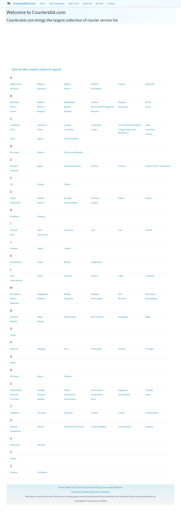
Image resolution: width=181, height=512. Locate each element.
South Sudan (124, 394)
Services (99, 3)
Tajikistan (14, 412)
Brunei (13, 111)
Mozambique (151, 298)
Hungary (41, 216)
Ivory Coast (42, 234)
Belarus (94, 102)
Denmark (14, 152)
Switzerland (69, 399)
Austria (67, 88)
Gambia (40, 198)
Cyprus (40, 138)
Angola (121, 84)
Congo (94, 129)
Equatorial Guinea (72, 166)
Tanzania (41, 412)
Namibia (14, 316)
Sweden (40, 399)
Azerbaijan (96, 88)
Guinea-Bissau (70, 202)
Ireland (148, 230)
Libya (120, 275)
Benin (13, 106)
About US (87, 3)
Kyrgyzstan (96, 262)
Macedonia (15, 294)
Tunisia (94, 412)
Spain (147, 394)
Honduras (14, 216)
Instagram (105, 491)
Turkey (121, 412)
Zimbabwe (42, 472)
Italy (12, 234)
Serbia (67, 390)
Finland (40, 184)
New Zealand (97, 316)
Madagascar (42, 294)
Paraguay (41, 348)
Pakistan (14, 348)
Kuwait (67, 262)
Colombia (68, 129)
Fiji (11, 184)
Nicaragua (123, 316)
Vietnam (41, 444)
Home (42, 3)
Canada (67, 125)
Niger (147, 316)
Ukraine (40, 426)
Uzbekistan (15, 431)
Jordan (67, 248)
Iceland (13, 230)
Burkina (67, 111)
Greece (148, 198)
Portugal (149, 348)
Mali (120, 294)
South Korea (97, 394)
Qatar (13, 362)
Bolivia (67, 106)
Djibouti (41, 152)
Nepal (40, 316)
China (39, 129)
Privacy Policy (94, 487)
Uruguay (149, 426)
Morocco (122, 298)
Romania (14, 376)
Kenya (40, 262)
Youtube (95, 491)
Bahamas (14, 102)
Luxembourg (16, 280)
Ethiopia (14, 170)
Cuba (12, 138)
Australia (41, 88)
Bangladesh (69, 102)
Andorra (95, 84)
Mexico (13, 298)
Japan (40, 248)
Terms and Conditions (112, 487)
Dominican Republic (73, 152)
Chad (147, 125)
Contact (111, 3)
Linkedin (85, 491)
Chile (12, 129)
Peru (66, 348)
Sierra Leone (97, 390)
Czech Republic (71, 138)
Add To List (74, 3)
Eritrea (94, 166)
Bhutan (40, 106)
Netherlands (70, 316)
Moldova (41, 298)
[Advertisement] (90, 44)
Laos (12, 275)
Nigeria (13, 321)
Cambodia (15, 125)
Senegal (41, 390)
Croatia (148, 134)
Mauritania (150, 294)
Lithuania (149, 275)
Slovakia (149, 390)
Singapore (123, 390)
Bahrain (41, 102)
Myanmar (14, 303)
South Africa (70, 394)
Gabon (13, 198)
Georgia (68, 198)
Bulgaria (41, 111)
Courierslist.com (24, 3)
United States (124, 426)
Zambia (13, 472)
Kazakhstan (15, 262)
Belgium (122, 102)
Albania (40, 84)
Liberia (94, 275)
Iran (93, 230)
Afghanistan (16, 84)
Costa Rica (150, 129)
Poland (121, 348)
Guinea (40, 202)
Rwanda (68, 376)
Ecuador (14, 166)
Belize (148, 102)
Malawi (67, 294)
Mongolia (68, 298)
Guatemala (15, 202)
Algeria (67, 84)
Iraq (120, 230)
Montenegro (97, 298)
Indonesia (68, 230)
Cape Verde (96, 125)
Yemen (13, 458)
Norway (40, 321)
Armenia (14, 88)
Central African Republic (129, 125)
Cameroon (42, 125)
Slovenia (14, 394)
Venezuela (15, 444)
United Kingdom (98, 426)
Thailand (68, 412)
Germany (95, 198)
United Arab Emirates (74, 426)
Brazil (148, 106)
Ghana (121, 198)
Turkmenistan (152, 412)
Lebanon (68, 275)
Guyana (94, 202)
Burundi (94, 111)
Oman (13, 335)
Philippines (96, 348)
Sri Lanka (14, 399)
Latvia (40, 275)
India (39, 230)
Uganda (13, 426)
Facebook (75, 491)
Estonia (122, 166)
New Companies (57, 3)
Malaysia (95, 294)
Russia (40, 376)
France (67, 184)
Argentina (150, 84)
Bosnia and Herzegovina (102, 106)
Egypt (40, 166)
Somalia (41, 394)
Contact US (81, 487)
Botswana (123, 106)
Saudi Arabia (16, 390)
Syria (93, 399)
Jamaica (14, 248)
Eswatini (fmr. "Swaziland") (158, 166)
